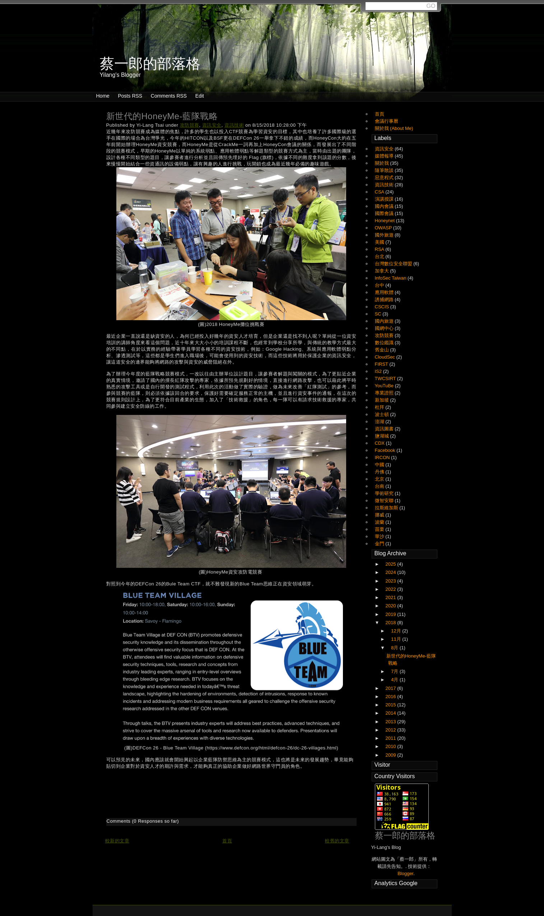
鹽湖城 (382, 436)
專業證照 (385, 393)
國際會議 (385, 213)
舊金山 (382, 349)
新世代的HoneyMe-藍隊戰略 (162, 116)
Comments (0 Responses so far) (143, 821)
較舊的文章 (337, 840)
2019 (391, 614)
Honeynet (385, 220)
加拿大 (382, 271)
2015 (391, 704)
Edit (199, 96)
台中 (380, 285)
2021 (391, 597)
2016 (391, 696)
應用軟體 (385, 292)
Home (103, 96)
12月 (396, 631)
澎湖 (380, 421)
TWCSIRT (386, 378)
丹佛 (380, 472)
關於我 (382, 163)
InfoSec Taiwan (391, 278)
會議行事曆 (386, 121)
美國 (380, 242)
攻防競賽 (189, 125)
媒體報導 (385, 156)
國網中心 (385, 328)
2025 (391, 564)
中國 (380, 464)
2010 (391, 746)
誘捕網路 (385, 299)
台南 (380, 486)
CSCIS (382, 306)
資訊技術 (234, 125)
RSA (380, 249)
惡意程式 (385, 177)
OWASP (384, 227)
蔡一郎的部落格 (405, 835)
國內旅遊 (385, 321)
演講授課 (385, 199)
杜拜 (380, 407)
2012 (391, 730)
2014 (391, 713)
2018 (391, 622)
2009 (391, 755)
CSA (380, 192)
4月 (395, 679)
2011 (391, 738)
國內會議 (385, 206)
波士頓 (382, 414)
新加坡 (382, 400)
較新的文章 (117, 840)
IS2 (379, 371)
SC (379, 314)
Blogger (405, 873)
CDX (380, 443)
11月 (396, 639)
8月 (395, 647)
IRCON (383, 457)
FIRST (382, 364)
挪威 (380, 515)
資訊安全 (212, 125)
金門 (380, 543)
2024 (391, 572)
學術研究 (385, 493)
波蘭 (380, 522)
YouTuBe (385, 385)
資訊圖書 (385, 428)
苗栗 (380, 529)
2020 (391, 605)
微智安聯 (385, 500)
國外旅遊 (385, 235)
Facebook (386, 450)
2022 (391, 589)
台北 (380, 256)
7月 (395, 671)
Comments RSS (169, 96)
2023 (391, 581)
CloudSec (385, 357)
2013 (391, 721)
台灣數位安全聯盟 (394, 263)
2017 (391, 688)
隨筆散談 (385, 170)
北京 (380, 479)
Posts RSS (130, 96)
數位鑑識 (385, 342)
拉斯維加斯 (387, 507)
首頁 (227, 840)
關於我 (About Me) (394, 128)
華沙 (380, 536)
